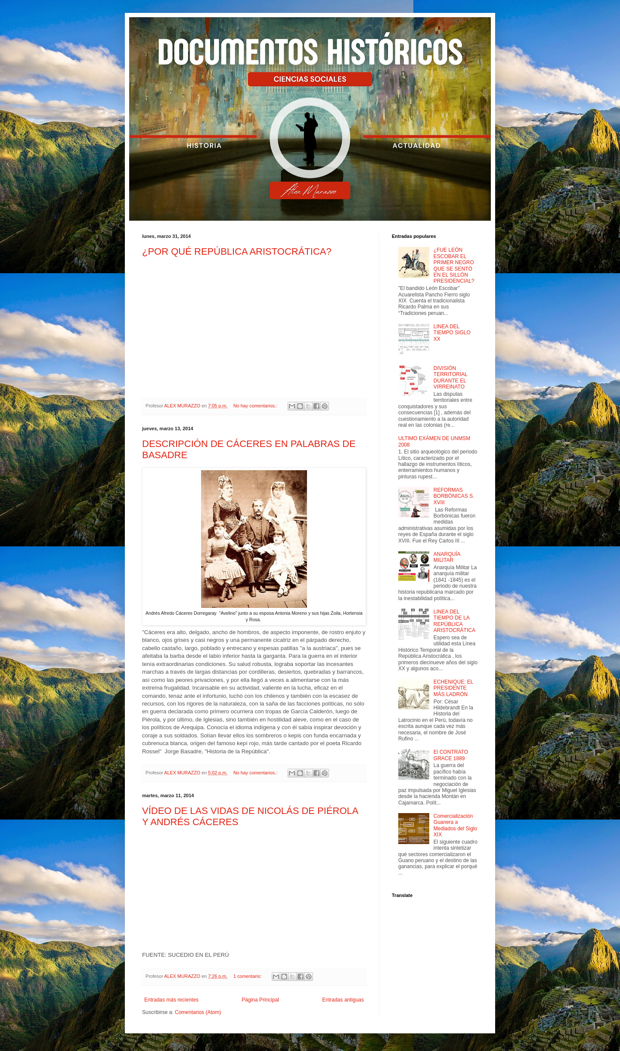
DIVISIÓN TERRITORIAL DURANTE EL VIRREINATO (451, 377)
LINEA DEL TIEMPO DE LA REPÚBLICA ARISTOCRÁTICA (454, 621)
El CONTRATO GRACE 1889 (451, 755)
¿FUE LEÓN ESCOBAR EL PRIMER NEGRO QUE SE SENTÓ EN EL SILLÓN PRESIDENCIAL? (454, 265)
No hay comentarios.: (256, 405)
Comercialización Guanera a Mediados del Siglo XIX (455, 825)
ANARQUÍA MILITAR (447, 557)
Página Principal (260, 1000)
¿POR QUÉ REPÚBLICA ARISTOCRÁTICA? (237, 251)
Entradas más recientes (171, 1000)
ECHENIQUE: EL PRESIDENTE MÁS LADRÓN (453, 688)
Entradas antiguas (343, 1000)
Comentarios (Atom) (198, 1012)
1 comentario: (248, 976)
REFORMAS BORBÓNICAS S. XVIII (454, 496)
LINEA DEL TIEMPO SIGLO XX (452, 333)
